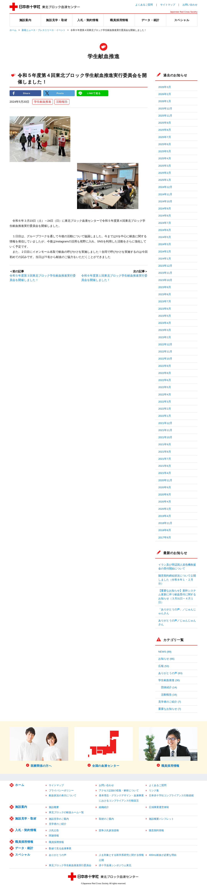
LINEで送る (94, 93)
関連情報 (54, 835)
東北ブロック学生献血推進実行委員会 (70, 865)
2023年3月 (164, 330)
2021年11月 (165, 430)
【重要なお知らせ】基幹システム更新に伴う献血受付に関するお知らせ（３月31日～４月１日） (177, 596)
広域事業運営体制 (159, 807)
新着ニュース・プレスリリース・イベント (43, 30)
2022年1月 (164, 415)
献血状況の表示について (62, 795)
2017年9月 (164, 537)
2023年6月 (164, 308)
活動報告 (62, 101)
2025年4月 (164, 158)
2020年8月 (164, 494)
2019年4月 (164, 516)
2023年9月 (164, 287)
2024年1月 (164, 258)
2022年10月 (165, 358)
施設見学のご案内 (59, 818)
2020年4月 (164, 501)
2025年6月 (164, 144)
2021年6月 (164, 465)
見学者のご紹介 (57, 823)
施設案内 (21, 806)
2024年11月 (165, 194)
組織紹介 (104, 807)
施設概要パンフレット (161, 818)
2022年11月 (165, 351)
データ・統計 (24, 848)
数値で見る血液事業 (60, 848)
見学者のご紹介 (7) (169, 701)
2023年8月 (164, 294)
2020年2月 (164, 508)
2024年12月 (165, 187)
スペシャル (22, 854)
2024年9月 (164, 208)
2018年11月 (165, 523)
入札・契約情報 (25, 830)
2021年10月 (165, 437)
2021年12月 (165, 423)
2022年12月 (165, 344)
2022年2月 (164, 408)
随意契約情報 (156, 830)
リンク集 (154, 790)
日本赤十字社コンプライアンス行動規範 (171, 795)
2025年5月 (164, 151)
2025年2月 (164, 172)
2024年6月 (164, 230)
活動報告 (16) (169, 694)
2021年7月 (164, 458)
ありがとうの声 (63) (170, 673)
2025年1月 (164, 179)
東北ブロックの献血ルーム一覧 (66, 812)
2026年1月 (164, 101)
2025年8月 (164, 129)
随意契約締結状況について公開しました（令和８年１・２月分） (177, 579)
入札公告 (54, 830)
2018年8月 (164, 530)
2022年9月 (164, 365)
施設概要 (54, 807)
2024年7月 (164, 222)
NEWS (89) (164, 651)
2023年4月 (164, 322)
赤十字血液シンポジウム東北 (115, 865)
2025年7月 (164, 137)
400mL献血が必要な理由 (162, 854)
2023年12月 (165, 265)
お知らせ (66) (166, 658)
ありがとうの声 (57, 854)
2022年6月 (164, 380)
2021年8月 (164, 451)
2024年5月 (164, 237)
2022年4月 (164, 394)
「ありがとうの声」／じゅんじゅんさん (177, 611)
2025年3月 (164, 165)
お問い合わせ (189, 4)
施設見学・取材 (25, 818)
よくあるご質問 (144, 4)
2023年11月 (165, 272)
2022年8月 (164, 373)
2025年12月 (165, 108)
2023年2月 (164, 337)
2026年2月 (164, 94)
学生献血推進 (42, 101)
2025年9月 (164, 122)
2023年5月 (164, 315)
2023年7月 (164, 301)
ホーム (13, 30)
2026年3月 (164, 87)
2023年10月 (165, 280)
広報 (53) (163, 666)
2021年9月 (164, 444)
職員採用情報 (24, 841)
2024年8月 (164, 215)
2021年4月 (164, 473)
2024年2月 (164, 251)
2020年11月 (165, 480)
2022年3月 (164, 401)
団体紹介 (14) (169, 687)
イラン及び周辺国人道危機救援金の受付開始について (177, 566)
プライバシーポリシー (61, 790)
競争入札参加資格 (109, 830)
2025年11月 (165, 115)
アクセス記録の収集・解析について (119, 790)
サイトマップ (167, 4)
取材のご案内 (106, 818)
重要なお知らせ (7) (169, 708)
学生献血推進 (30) (169, 680)
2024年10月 (165, 201)
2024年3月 (164, 244)
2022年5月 (164, 387)
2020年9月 (164, 487)
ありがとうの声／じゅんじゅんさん (177, 622)
